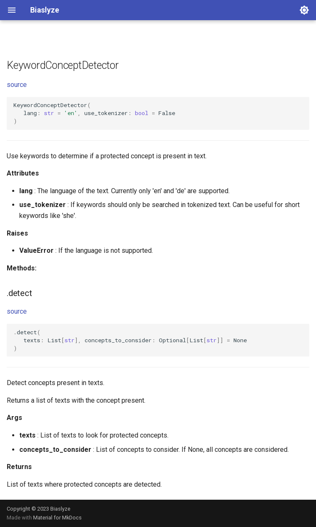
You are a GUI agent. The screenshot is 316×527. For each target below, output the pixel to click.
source (17, 85)
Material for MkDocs (57, 517)
